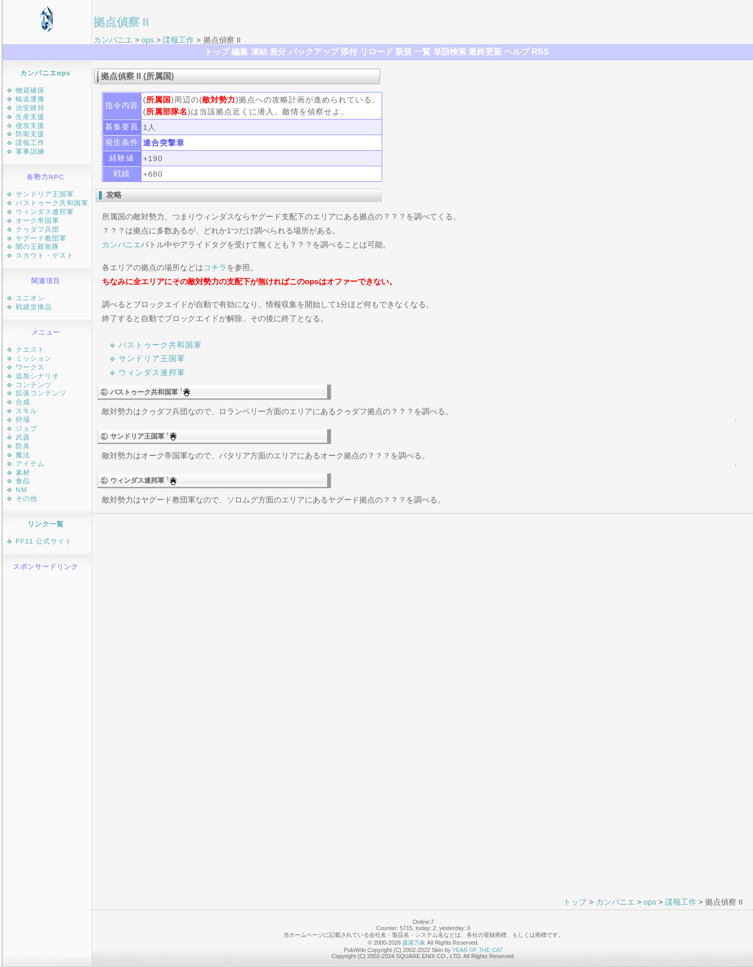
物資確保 (30, 90)
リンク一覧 (46, 524)
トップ (216, 51)
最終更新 (485, 51)
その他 (26, 498)
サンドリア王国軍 (45, 194)
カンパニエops (45, 73)
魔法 (23, 455)
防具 (23, 446)
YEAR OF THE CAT (477, 950)
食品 (23, 481)
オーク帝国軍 (37, 220)
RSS (540, 51)
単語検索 (449, 51)
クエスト (30, 349)
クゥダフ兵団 (37, 229)
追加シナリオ (37, 376)
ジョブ (26, 428)
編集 (239, 51)
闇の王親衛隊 (37, 246)
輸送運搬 (30, 99)
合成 (23, 402)
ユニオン (30, 298)
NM (21, 490)
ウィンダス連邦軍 (45, 212)
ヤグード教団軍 (41, 238)
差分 (277, 51)
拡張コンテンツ (41, 393)
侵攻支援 (30, 125)
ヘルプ (516, 51)
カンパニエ (113, 39)
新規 (403, 51)
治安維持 (30, 108)
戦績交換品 (34, 307)
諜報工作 (178, 39)
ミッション (34, 358)
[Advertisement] (47, 734)
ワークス (30, 367)
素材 (23, 472)
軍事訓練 (30, 151)
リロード (376, 51)
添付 (349, 51)
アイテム (30, 464)
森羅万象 (414, 942)
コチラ (215, 267)
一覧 (422, 51)
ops (147, 39)
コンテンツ (34, 385)
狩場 (23, 419)
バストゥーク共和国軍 (52, 203)
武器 (23, 437)
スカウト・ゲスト (45, 255)
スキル (26, 411)
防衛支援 (30, 134)
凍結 (259, 51)
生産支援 (30, 117)
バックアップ (314, 51)
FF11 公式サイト (44, 541)
